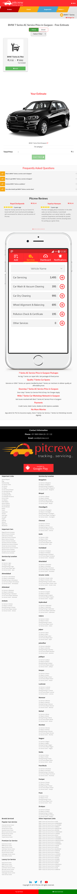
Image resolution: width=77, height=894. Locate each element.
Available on (38, 468)
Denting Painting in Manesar (46, 704)
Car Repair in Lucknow (44, 689)
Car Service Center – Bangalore (46, 489)
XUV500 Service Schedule (8, 553)
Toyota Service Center (7, 837)
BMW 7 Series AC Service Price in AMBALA (49, 827)
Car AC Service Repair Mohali (46, 719)
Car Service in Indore (44, 619)
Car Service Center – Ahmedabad (10, 583)
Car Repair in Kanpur (44, 675)
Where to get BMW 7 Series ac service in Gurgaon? (18, 179)
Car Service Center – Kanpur (46, 680)
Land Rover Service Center (8, 849)
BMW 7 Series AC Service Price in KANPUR (49, 852)
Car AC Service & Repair (7, 489)
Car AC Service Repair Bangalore (47, 488)
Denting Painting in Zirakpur (46, 813)
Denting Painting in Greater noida (47, 581)
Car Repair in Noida (43, 757)
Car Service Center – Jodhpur (46, 666)
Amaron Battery (6, 503)
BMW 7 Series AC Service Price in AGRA (48, 821)
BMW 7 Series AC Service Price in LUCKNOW (50, 854)
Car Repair (4, 488)
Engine (3, 519)
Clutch (3, 510)
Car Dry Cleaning (6, 493)
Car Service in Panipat (44, 782)
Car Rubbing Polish (6, 495)
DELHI (34, 203)
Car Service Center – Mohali (45, 721)
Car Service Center (6, 484)
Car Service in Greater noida (46, 578)
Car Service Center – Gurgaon (46, 598)
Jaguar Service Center (7, 847)
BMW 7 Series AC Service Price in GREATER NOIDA (51, 840)
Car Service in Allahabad (8, 590)
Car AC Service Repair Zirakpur (46, 815)
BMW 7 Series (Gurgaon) (38, 143)
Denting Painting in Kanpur (45, 677)
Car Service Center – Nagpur (46, 748)
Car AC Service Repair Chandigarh (47, 515)
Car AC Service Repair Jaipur (46, 637)
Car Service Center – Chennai (46, 530)
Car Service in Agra (6, 563)
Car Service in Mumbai (44, 728)
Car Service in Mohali (44, 714)
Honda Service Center (7, 828)
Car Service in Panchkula (45, 768)
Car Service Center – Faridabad (46, 558)
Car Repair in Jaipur (43, 634)
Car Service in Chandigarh (45, 510)
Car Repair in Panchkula (45, 770)
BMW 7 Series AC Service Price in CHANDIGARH (50, 832)
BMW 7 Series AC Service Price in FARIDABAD (50, 837)
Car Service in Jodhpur (44, 660)
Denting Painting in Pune (45, 799)
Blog (3, 481)
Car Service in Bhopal (44, 496)
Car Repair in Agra (6, 565)
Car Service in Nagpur (44, 741)
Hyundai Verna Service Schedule (10, 544)
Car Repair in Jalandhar (44, 648)
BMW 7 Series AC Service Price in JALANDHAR (50, 849)
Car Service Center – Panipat (46, 789)
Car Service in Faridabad (45, 551)
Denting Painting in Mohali (45, 718)
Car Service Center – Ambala (9, 611)
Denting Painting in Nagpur (45, 745)
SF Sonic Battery (6, 505)
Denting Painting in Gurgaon (46, 595)
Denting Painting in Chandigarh (46, 513)
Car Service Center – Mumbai (46, 735)
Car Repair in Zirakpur (44, 811)
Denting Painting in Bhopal (45, 500)
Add (15, 68)
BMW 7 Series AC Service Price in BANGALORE (50, 828)
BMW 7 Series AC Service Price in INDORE (49, 845)
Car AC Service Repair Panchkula (47, 774)
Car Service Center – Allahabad (9, 597)
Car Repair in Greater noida (45, 580)
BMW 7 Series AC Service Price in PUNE (48, 868)
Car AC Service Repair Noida (46, 760)
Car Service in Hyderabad (45, 605)
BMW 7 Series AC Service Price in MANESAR (49, 856)
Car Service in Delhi (43, 537)
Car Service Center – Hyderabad (46, 612)
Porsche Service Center (7, 852)
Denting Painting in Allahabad (9, 594)
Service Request (6, 479)
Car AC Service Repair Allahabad (10, 595)
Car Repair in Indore (44, 620)
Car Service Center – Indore (45, 626)
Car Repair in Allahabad (7, 592)
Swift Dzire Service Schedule (9, 537)
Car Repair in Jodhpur (44, 661)
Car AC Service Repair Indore (46, 624)
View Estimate (57, 892)
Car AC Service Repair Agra (8, 568)
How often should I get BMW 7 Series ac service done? (19, 189)
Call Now (19, 892)
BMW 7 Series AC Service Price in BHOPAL (49, 830)
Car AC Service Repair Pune (45, 801)
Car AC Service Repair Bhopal (46, 501)
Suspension (5, 512)
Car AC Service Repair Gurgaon (46, 597)
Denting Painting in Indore (45, 622)
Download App (5, 483)
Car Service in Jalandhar (45, 646)
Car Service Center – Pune (45, 803)
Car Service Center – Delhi (45, 544)
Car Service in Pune (43, 796)
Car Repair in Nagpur (44, 743)
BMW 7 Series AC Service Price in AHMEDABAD (50, 823)
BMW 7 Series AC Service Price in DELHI (48, 835)
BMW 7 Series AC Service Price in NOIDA (49, 862)
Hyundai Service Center (7, 830)
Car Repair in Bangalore (45, 484)
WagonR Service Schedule (8, 532)
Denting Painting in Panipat (45, 786)
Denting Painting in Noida (45, 758)
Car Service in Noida (44, 755)
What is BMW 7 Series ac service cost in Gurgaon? (18, 173)
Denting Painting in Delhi (45, 541)
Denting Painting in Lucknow (46, 690)
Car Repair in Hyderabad (45, 607)
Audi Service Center (7, 844)
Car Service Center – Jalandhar (46, 653)
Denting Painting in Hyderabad (46, 609)
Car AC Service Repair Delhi (45, 542)
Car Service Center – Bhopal (46, 503)
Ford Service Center (7, 827)
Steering (4, 520)
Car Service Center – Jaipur (45, 639)
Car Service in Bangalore (45, 483)
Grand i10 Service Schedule (8, 541)
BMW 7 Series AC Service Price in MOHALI (49, 857)
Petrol (34, 30)
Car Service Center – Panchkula (46, 775)
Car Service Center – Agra (8, 570)
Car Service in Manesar (44, 700)
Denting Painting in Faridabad (46, 554)
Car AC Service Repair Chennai (46, 529)
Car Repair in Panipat (44, 784)
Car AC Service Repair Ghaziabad (47, 569)
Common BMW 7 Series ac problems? (15, 184)
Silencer (4, 522)
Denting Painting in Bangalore (46, 486)
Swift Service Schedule (7, 536)
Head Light (4, 515)
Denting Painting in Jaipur (45, 636)
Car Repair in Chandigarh (45, 512)
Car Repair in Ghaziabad (45, 566)
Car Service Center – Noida (45, 762)
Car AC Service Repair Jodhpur (46, 665)
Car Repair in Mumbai (44, 729)
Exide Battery (5, 501)
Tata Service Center (6, 835)
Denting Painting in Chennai (46, 527)
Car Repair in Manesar (44, 702)
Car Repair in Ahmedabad (8, 578)
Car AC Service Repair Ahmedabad (10, 582)
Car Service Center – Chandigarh (47, 517)
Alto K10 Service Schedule (8, 534)
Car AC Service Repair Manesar (46, 706)
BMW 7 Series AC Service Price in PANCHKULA (50, 864)
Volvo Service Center (7, 856)
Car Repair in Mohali (44, 716)
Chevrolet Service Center (8, 825)
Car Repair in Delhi (43, 539)
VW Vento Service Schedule (8, 551)
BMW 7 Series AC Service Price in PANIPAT (49, 866)
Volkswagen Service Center (8, 854)
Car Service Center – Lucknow (46, 694)
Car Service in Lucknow (44, 687)
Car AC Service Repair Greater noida (48, 583)
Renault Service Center (7, 833)
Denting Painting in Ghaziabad (46, 568)
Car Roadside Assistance (8, 496)
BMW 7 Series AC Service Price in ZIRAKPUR (49, 869)
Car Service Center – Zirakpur (46, 816)
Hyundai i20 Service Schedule (9, 542)
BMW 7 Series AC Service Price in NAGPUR (49, 861)
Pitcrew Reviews (38, 198)
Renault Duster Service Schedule (10, 547)
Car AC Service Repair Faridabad (47, 556)
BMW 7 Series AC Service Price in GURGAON (50, 842)
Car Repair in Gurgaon (44, 593)
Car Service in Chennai (44, 523)
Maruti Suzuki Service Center (9, 832)
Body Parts (4, 524)
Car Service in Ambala (7, 604)
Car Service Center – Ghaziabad (46, 571)
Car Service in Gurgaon (44, 592)
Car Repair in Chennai (44, 525)
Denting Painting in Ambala (8, 607)
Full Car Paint (5, 498)
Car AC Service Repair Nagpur (46, 746)
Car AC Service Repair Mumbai (46, 733)
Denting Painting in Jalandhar (46, 649)
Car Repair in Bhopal (44, 498)
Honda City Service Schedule (9, 546)
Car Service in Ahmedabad (8, 576)
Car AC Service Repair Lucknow (46, 692)
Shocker (4, 513)
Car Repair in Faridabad (44, 552)
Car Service (4, 486)
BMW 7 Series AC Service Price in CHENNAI (49, 833)
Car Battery (4, 500)
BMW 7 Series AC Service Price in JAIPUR (49, 847)
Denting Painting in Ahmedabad (10, 580)
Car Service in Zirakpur (44, 809)
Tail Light (4, 517)
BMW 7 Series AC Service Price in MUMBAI (49, 859)
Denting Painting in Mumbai (46, 731)
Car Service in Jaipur (44, 632)
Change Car (70, 17)
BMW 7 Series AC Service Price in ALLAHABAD (50, 825)
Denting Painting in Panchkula (46, 772)
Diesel (43, 30)
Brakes (3, 508)
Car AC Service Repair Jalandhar (46, 651)
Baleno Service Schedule (8, 539)
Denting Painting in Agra (8, 566)
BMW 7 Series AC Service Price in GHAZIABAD (50, 838)
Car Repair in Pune (43, 797)
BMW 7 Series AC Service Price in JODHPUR (49, 850)
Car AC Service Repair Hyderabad (47, 610)
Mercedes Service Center (8, 850)
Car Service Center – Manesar (46, 707)
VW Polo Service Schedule (8, 549)
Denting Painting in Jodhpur (45, 663)
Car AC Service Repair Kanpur (46, 678)
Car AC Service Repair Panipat (46, 787)
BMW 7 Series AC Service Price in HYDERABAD (50, 844)
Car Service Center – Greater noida (47, 585)
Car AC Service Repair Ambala (9, 609)
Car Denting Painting (7, 491)
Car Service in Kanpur (44, 673)
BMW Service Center (7, 845)
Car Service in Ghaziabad (45, 564)
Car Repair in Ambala (7, 605)
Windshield (4, 525)
